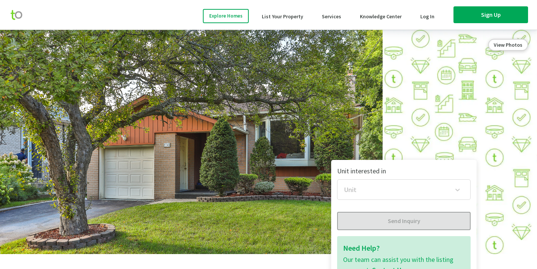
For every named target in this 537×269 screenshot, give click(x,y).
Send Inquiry (404, 221)
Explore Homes (225, 16)
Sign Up (491, 14)
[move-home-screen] (20, 14)
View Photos (508, 44)
